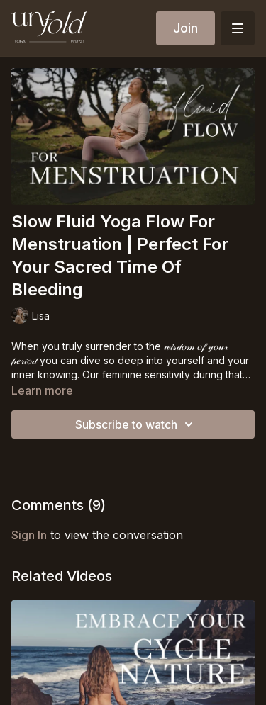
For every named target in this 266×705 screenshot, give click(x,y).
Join (185, 28)
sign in (29, 535)
